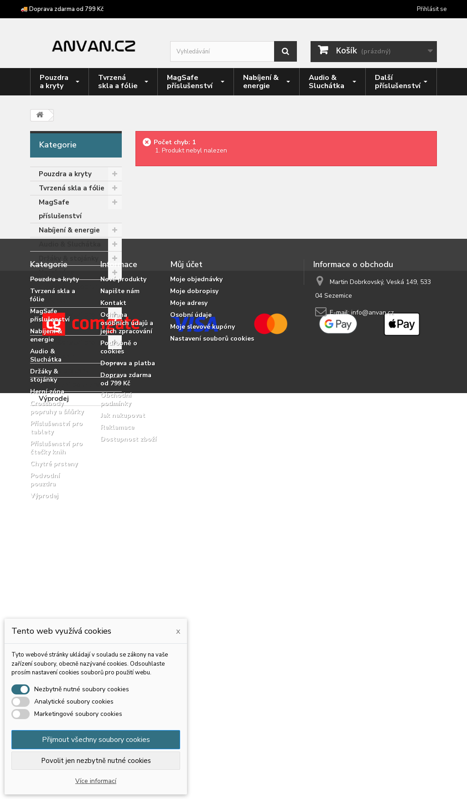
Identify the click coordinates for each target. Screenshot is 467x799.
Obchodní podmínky (115, 602)
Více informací (95, 781)
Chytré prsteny (64, 370)
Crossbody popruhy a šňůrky (71, 293)
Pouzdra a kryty (65, 174)
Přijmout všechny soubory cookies (96, 740)
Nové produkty (123, 482)
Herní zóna (56, 272)
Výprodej (54, 398)
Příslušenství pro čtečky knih (67, 349)
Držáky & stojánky (69, 258)
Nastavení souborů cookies (212, 542)
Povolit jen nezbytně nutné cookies (96, 760)
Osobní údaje (191, 518)
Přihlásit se (431, 9)
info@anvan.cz (372, 516)
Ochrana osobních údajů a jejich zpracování (126, 526)
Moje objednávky (196, 482)
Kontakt (113, 506)
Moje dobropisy (194, 494)
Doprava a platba (127, 566)
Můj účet (186, 468)
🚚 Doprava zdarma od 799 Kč (62, 9)
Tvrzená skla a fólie (71, 188)
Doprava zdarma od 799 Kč (125, 582)
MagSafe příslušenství (60, 209)
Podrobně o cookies (118, 550)
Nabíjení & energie (69, 230)
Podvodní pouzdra (69, 384)
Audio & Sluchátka (70, 244)
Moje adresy (189, 506)
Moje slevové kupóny (202, 530)
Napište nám (120, 494)
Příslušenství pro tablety (67, 321)
